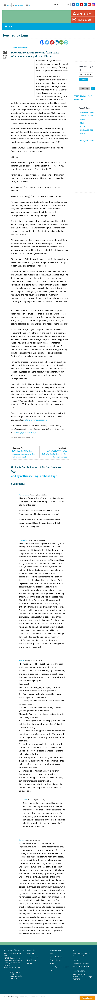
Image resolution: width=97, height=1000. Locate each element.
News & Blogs (31, 960)
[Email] (61, 42)
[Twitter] (47, 42)
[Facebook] (42, 42)
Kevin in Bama (24, 495)
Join (30, 5)
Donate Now (82, 13)
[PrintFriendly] (66, 42)
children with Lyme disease (22, 437)
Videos (83, 134)
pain (31, 437)
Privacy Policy (24, 997)
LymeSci (83, 119)
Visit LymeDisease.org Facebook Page (34, 476)
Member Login (19, 5)
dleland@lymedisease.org (35, 419)
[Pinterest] (52, 42)
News (82, 123)
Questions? (85, 964)
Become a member (79, 956)
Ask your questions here (81, 966)
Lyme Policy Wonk (87, 112)
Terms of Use (34, 997)
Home (9, 5)
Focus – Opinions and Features (60, 967)
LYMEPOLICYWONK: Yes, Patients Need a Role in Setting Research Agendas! (54, 454)
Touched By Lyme (87, 116)
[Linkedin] (56, 42)
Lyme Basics (31, 953)
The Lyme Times (86, 140)
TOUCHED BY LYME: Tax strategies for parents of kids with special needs (23, 454)
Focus (82, 127)
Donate (29, 964)
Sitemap (42, 997)
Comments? (77, 964)
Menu (9, 26)
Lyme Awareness (86, 130)
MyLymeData (82, 19)
